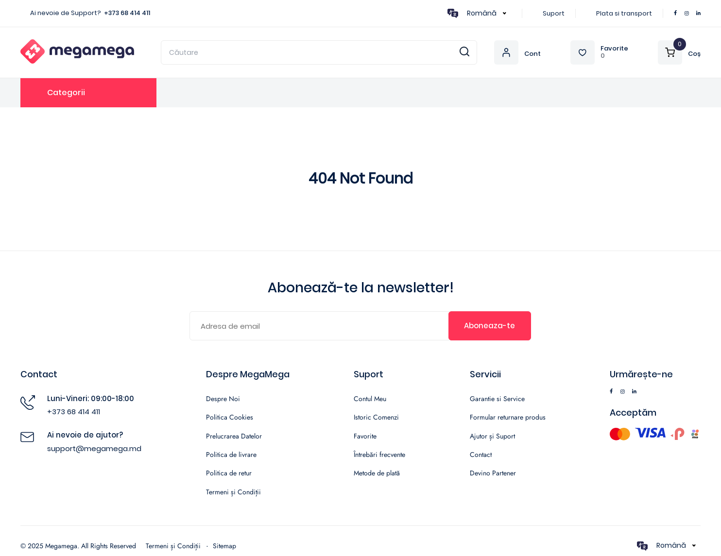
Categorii (66, 92)
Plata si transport (624, 13)
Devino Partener (493, 473)
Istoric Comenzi (376, 417)
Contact (481, 454)
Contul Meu (370, 399)
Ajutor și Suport (492, 436)
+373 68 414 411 (127, 12)
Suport (554, 13)
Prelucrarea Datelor (234, 436)
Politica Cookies (229, 417)
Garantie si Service (497, 399)
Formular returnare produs (508, 417)
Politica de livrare (231, 454)
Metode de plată (377, 473)
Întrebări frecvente (379, 454)
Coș (694, 54)
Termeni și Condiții (233, 492)
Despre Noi (223, 399)
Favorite (614, 48)
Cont (532, 54)
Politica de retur (229, 473)
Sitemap (224, 546)
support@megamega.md (94, 448)
